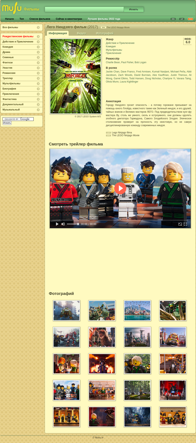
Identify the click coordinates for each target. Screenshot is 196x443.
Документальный (13, 104)
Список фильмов (39, 19)
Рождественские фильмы (18, 36)
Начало (9, 19)
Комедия (8, 46)
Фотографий (104, 33)
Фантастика (10, 99)
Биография (9, 88)
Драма (6, 52)
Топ (22, 19)
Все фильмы (10, 27)
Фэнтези (8, 62)
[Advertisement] (129, 92)
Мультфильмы (11, 83)
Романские (9, 73)
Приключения (11, 94)
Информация (58, 33)
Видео (81, 33)
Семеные (8, 57)
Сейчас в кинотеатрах (69, 19)
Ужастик (7, 67)
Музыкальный (11, 109)
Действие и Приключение (18, 41)
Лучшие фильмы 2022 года (104, 19)
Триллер (8, 78)
